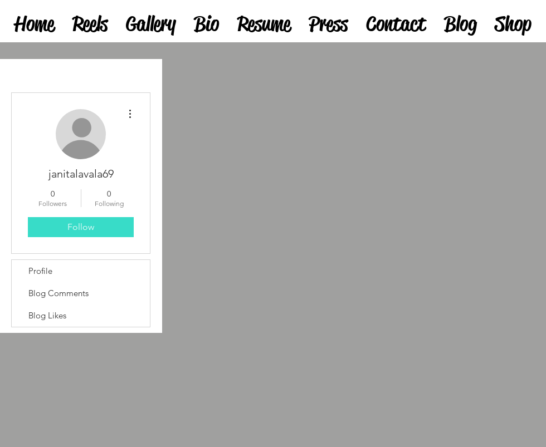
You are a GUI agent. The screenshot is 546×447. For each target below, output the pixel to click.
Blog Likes (47, 315)
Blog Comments (58, 293)
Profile (40, 271)
